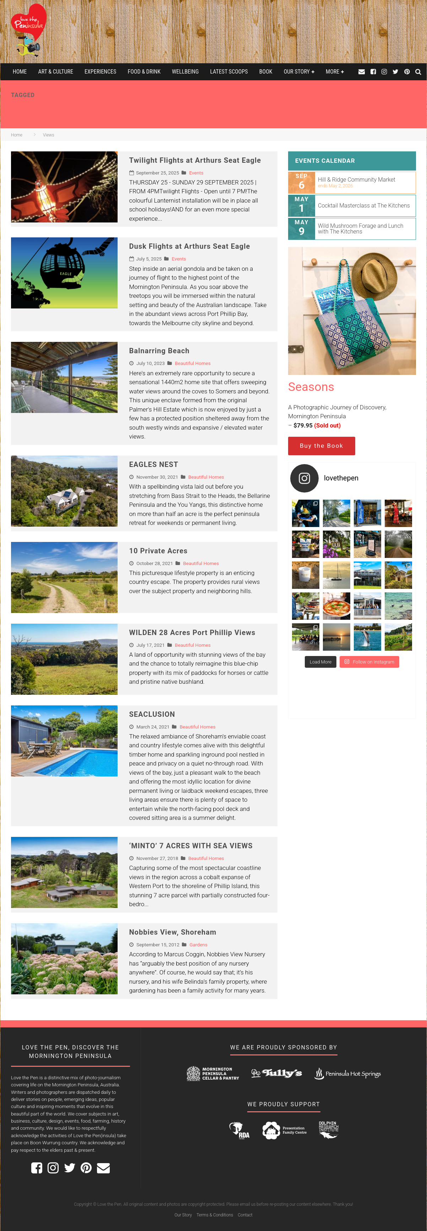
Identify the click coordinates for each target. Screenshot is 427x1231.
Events (196, 173)
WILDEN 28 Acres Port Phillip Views (192, 632)
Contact (245, 1215)
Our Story (297, 71)
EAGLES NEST (154, 464)
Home (20, 71)
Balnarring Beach (159, 350)
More (332, 71)
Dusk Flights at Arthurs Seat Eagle (189, 246)
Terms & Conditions (214, 1215)
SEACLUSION (152, 714)
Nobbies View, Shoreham (173, 932)
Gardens (198, 944)
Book (265, 71)
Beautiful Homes (193, 363)
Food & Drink (144, 71)
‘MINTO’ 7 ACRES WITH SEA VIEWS (191, 846)
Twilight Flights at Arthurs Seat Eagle (195, 160)
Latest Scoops (229, 71)
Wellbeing (185, 71)
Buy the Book (322, 445)
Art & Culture (55, 71)
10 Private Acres (158, 551)
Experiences (100, 71)
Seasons (311, 387)
